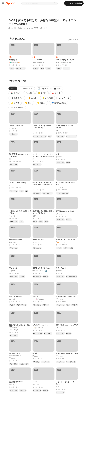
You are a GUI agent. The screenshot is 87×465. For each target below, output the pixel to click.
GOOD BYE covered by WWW (67, 325)
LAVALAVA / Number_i (41, 325)
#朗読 (40, 222)
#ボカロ (48, 68)
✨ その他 (15, 103)
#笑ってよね (37, 248)
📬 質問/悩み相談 (58, 103)
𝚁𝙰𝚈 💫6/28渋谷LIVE (63, 62)
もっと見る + (72, 39)
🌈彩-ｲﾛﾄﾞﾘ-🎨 (14, 62)
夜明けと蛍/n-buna (16, 382)
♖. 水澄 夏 (13, 128)
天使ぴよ (12, 358)
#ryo (49, 136)
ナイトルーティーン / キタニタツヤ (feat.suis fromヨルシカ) (43, 184)
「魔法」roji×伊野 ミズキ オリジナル (20, 212)
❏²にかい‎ (59, 187)
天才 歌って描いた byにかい (66, 296)
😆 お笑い (41, 103)
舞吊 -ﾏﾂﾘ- (12, 242)
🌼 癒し (28, 103)
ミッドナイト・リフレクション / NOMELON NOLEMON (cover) (43, 156)
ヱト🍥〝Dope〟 (39, 299)
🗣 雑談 (29, 93)
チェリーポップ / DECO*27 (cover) (65, 127)
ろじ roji (12, 216)
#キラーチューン (71, 276)
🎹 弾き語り (43, 88)
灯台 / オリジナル (15, 296)
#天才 (68, 305)
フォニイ (36, 296)
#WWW (68, 333)
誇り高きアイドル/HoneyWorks (15, 354)
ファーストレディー (16, 126)
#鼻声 (35, 222)
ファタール (13, 268)
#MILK (12, 68)
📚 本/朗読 (15, 93)
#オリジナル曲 (21, 305)
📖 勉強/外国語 (17, 107)
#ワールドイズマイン (39, 136)
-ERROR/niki (37, 60)
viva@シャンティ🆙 (40, 271)
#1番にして (13, 134)
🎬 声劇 (57, 88)
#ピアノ (12, 305)
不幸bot (59, 157)
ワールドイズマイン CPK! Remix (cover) (42, 127)
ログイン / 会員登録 (74, 3)
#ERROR (35, 68)
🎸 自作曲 (56, 93)
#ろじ (21, 222)
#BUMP (59, 68)
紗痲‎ (57, 154)
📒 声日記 (42, 93)
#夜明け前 (23, 390)
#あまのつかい (24, 364)
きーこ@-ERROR (38, 62)
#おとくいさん (37, 333)
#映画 (46, 222)
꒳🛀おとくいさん (39, 328)
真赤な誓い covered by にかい (67, 353)
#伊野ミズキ (14, 222)
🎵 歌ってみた (26, 88)
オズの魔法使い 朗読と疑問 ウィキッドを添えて (43, 212)
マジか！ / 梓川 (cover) (17, 182)
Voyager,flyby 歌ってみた (65, 60)
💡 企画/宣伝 (47, 98)
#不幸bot (46, 305)
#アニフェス (14, 248)
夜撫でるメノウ (38, 239)
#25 (26, 191)
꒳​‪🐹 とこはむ (61, 242)
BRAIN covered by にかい (65, 211)
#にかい (68, 219)
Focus (35, 382)
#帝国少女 (36, 362)
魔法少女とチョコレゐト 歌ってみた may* (19, 326)
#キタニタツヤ (47, 193)
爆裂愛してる (14, 60)
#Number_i (47, 333)
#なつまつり (37, 390)
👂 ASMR (32, 98)
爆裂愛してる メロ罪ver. (41, 268)
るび (34, 216)
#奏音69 (74, 305)
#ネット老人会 (70, 362)
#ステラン (66, 68)
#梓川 (21, 191)
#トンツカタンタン (62, 193)
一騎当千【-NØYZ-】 (16, 239)
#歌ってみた (60, 136)
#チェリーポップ (71, 136)
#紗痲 (68, 163)
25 (33, 130)
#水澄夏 (22, 276)
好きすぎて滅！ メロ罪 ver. (65, 239)
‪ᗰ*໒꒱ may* (13, 330)
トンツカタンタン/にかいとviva (66, 183)
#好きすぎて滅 (68, 248)
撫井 (57, 387)
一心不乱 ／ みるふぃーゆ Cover (65, 383)
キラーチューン (61, 268)
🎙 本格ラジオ (17, 98)
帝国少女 (36, 353)
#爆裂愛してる (20, 68)
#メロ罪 (59, 248)
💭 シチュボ (64, 98)
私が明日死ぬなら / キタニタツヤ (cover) (19, 155)
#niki (42, 68)
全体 (13, 88)
